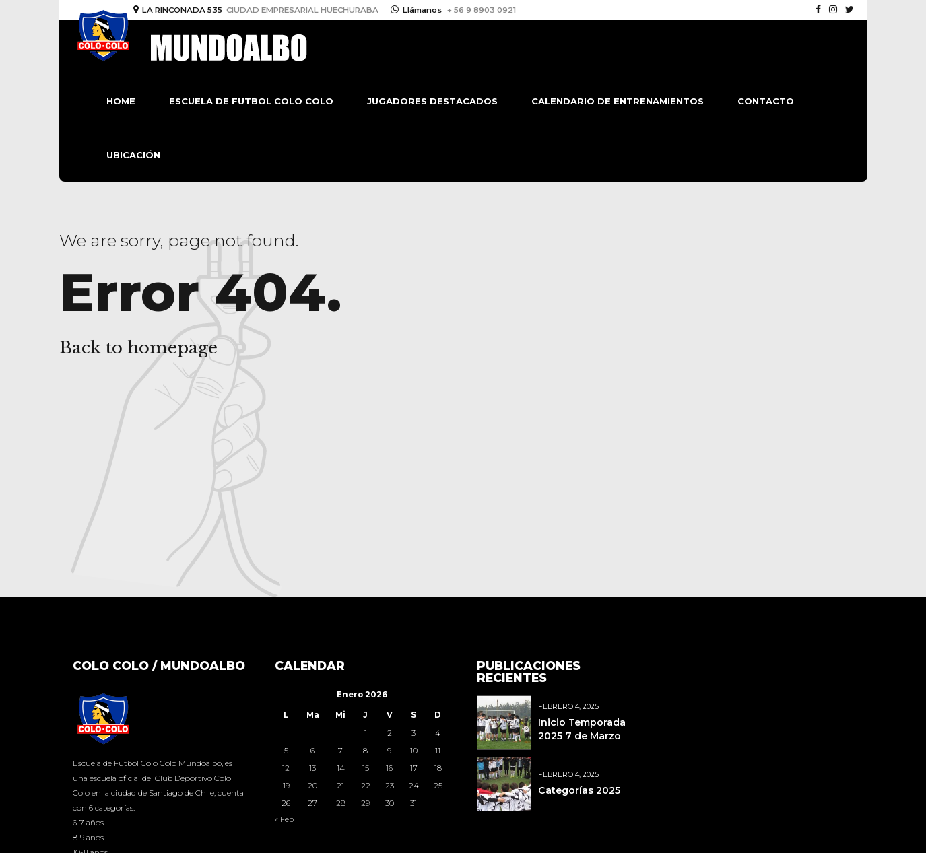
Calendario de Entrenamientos (617, 101)
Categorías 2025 (579, 790)
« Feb (284, 819)
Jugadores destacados (432, 101)
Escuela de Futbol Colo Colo (251, 101)
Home (120, 101)
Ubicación (133, 154)
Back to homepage (138, 347)
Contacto (765, 101)
